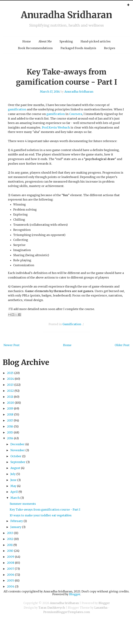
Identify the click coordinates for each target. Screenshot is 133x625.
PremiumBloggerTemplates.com (66, 612)
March (15, 497)
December (17, 444)
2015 (10, 432)
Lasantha (100, 607)
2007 (10, 568)
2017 (10, 420)
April (14, 491)
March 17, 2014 (50, 91)
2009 (10, 556)
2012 (10, 539)
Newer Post (12, 345)
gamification (17, 109)
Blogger (74, 594)
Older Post (122, 345)
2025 (10, 373)
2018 (10, 414)
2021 (10, 396)
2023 (10, 384)
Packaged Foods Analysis (78, 48)
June (13, 480)
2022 (10, 390)
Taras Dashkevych (51, 607)
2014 (10, 438)
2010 (10, 550)
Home (26, 41)
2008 (10, 562)
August (15, 468)
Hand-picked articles (96, 41)
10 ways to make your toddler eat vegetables (41, 515)
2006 (10, 574)
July (13, 474)
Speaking (66, 41)
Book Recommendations (35, 48)
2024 (10, 378)
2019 (10, 408)
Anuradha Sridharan (66, 15)
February (16, 521)
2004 (10, 586)
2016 (10, 426)
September (18, 462)
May (13, 486)
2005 (10, 580)
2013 (10, 533)
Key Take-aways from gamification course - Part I (45, 509)
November (17, 450)
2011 (10, 545)
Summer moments (23, 503)
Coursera (75, 114)
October (15, 456)
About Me (45, 41)
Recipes (109, 48)
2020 (10, 402)
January (15, 527)
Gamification (71, 324)
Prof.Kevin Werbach (56, 127)
